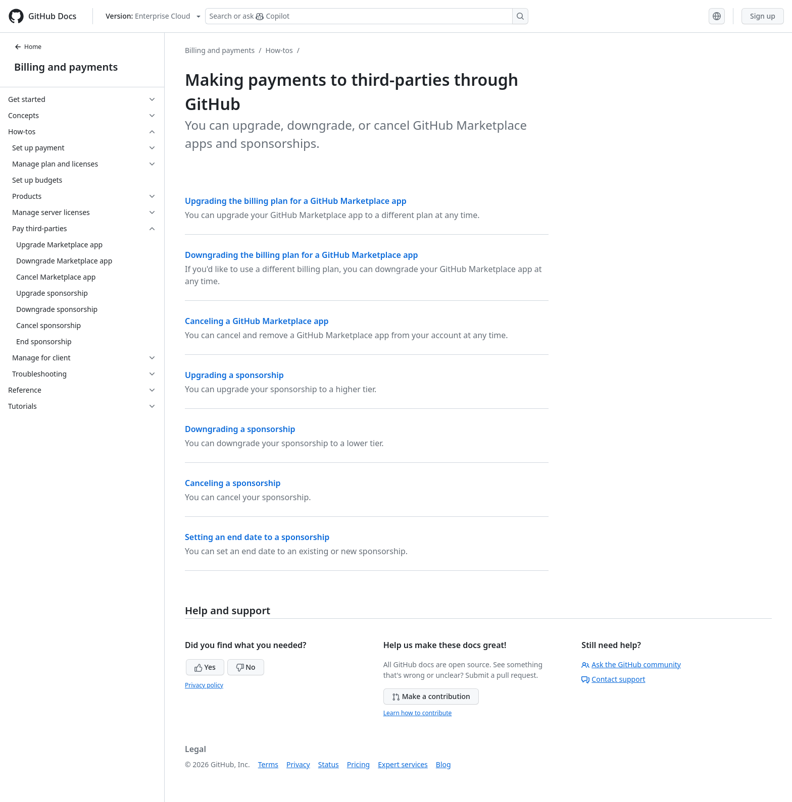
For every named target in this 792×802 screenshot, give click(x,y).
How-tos (278, 50)
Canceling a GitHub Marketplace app (257, 321)
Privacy (298, 764)
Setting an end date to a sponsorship (257, 537)
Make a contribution (431, 696)
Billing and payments (66, 67)
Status (328, 764)
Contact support (613, 679)
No (246, 667)
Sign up (762, 16)
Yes (205, 667)
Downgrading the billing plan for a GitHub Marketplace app (301, 254)
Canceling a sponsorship (232, 483)
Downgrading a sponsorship (240, 429)
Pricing (358, 764)
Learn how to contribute (417, 713)
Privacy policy (204, 685)
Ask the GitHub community (631, 664)
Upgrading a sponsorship (234, 375)
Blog (443, 764)
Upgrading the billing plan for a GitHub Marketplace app (296, 200)
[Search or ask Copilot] (366, 16)
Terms (268, 764)
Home (27, 46)
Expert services (403, 764)
